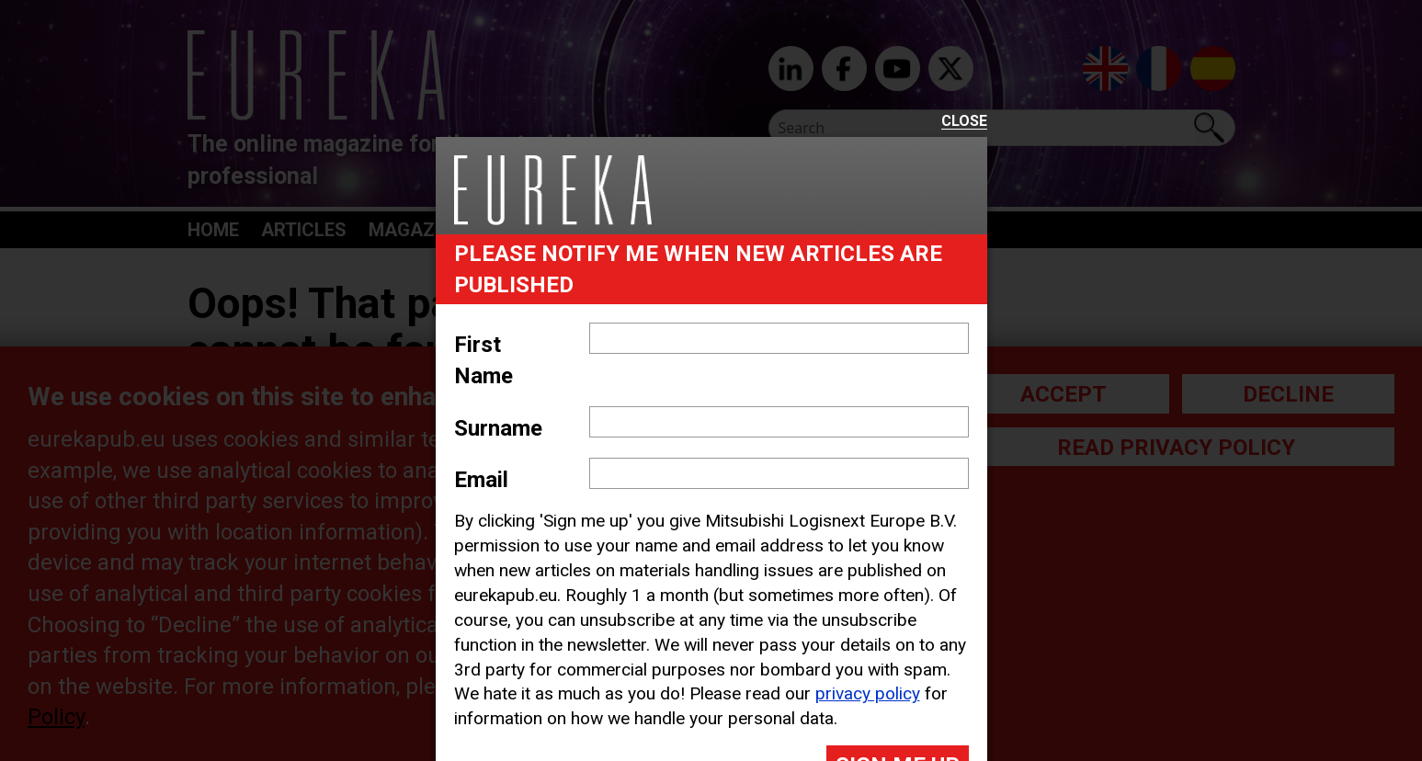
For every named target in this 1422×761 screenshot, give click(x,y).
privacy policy (867, 693)
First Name (483, 360)
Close (964, 122)
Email (481, 480)
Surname (498, 428)
